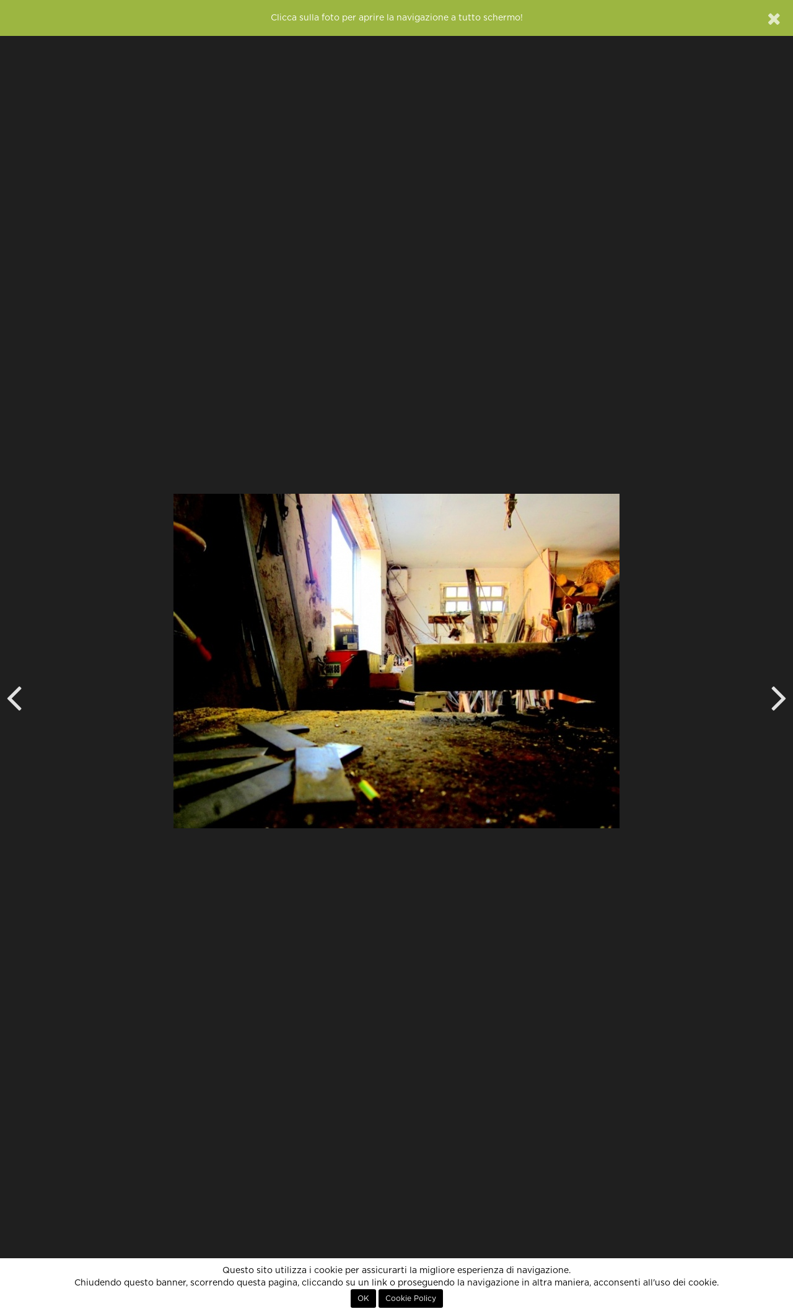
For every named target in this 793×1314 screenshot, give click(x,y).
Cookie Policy (410, 1298)
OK (363, 1298)
